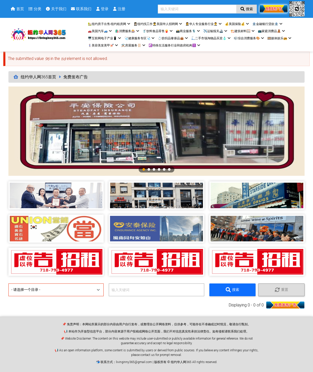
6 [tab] (169, 169)
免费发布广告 (75, 77)
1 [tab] (143, 169)
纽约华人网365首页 (38, 77)
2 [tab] (149, 169)
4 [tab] (159, 169)
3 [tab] (154, 169)
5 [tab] (164, 169)
